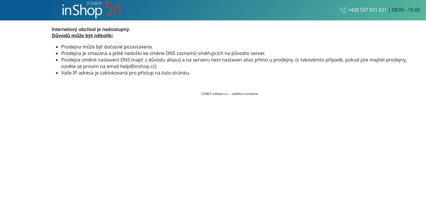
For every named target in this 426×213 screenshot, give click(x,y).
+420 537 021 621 (367, 10)
